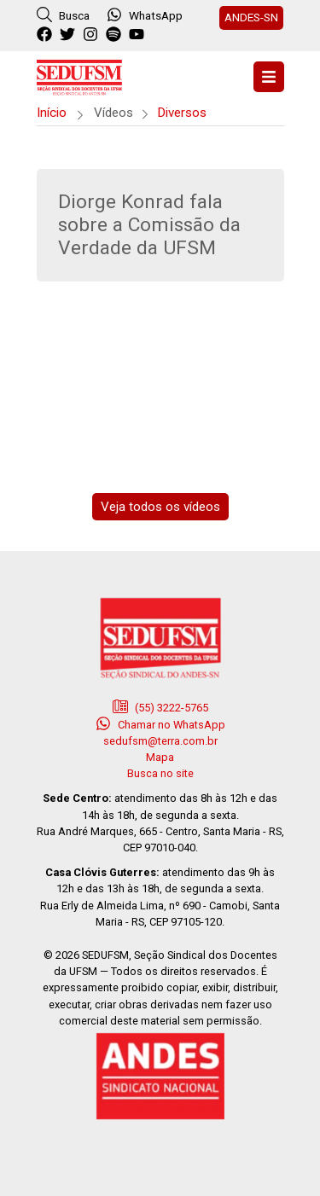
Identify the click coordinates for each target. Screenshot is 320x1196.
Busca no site (160, 773)
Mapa (160, 757)
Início (52, 112)
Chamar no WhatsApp (160, 723)
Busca (63, 14)
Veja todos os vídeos (160, 506)
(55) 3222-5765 (160, 706)
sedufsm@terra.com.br (160, 740)
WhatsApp (145, 14)
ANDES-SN (251, 17)
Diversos (182, 112)
